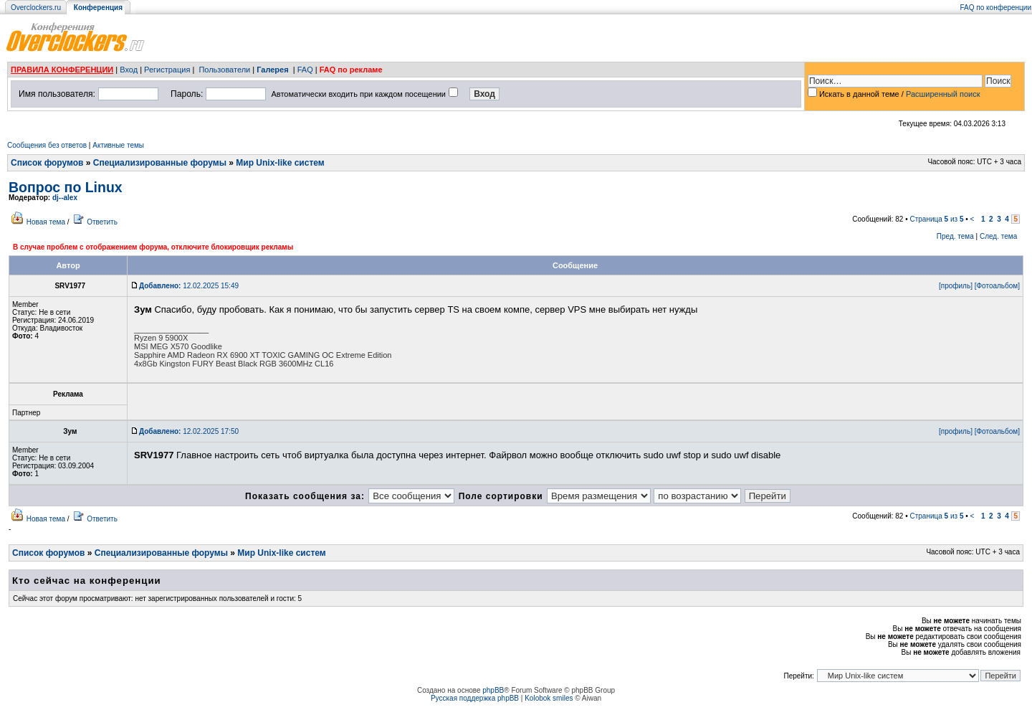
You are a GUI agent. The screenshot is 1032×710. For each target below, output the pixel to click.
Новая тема (46, 222)
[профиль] (956, 286)
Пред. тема (955, 236)
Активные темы (118, 145)
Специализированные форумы (159, 163)
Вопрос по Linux (66, 187)
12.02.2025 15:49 (189, 286)
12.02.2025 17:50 (189, 431)
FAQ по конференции (995, 7)
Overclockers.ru (36, 7)
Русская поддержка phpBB (475, 698)
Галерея (272, 69)
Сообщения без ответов (47, 145)
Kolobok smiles (549, 698)
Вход (129, 69)
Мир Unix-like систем (280, 163)
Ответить (102, 222)
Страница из (937, 219)
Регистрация (167, 69)
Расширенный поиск (943, 94)
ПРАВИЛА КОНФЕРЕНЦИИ (62, 69)
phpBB (493, 690)
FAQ (305, 69)
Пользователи (224, 69)
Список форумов (47, 163)
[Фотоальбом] (997, 286)
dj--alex (64, 198)
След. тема (998, 236)
